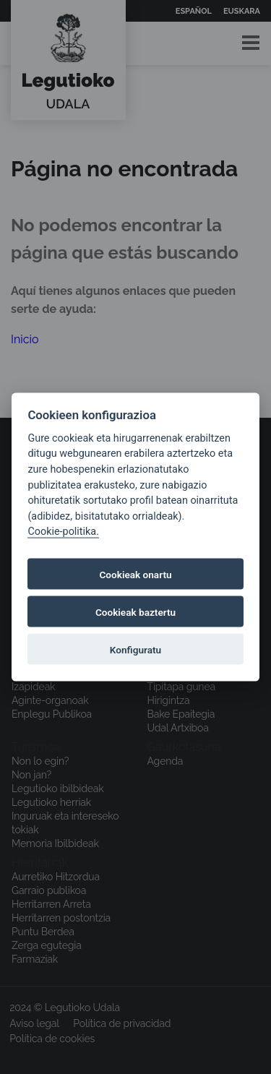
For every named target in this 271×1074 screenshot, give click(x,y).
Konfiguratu (135, 649)
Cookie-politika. (63, 531)
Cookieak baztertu (135, 611)
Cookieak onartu (135, 574)
